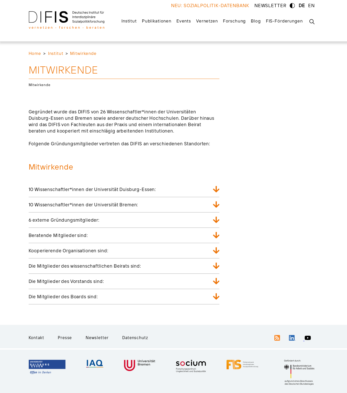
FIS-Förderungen (284, 20)
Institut (129, 20)
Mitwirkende (83, 53)
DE (302, 5)
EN (311, 5)
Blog (256, 20)
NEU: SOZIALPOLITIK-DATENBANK (210, 5)
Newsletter (97, 337)
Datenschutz (135, 337)
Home (35, 53)
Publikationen (156, 20)
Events (183, 20)
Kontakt (36, 337)
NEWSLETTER (270, 5)
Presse (65, 337)
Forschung (234, 20)
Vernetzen (207, 20)
